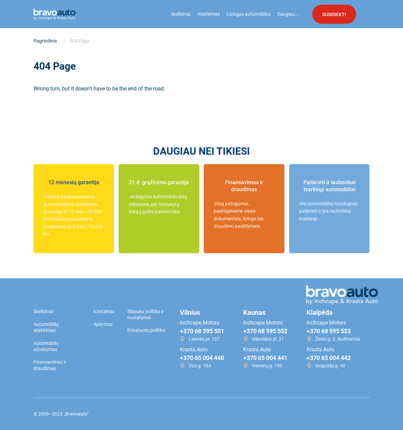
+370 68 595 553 (329, 331)
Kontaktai (103, 311)
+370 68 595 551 (202, 331)
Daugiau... (288, 14)
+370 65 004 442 (329, 357)
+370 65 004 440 (202, 357)
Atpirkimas (208, 14)
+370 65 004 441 (265, 357)
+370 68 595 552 (265, 331)
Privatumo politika (146, 330)
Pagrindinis (45, 41)
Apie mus (103, 324)
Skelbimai (181, 14)
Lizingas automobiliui (248, 14)
